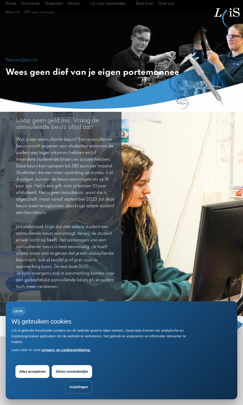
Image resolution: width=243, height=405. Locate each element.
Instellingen (79, 387)
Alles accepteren (32, 371)
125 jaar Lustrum (39, 13)
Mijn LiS (13, 13)
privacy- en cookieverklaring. (66, 350)
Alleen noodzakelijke (72, 371)
